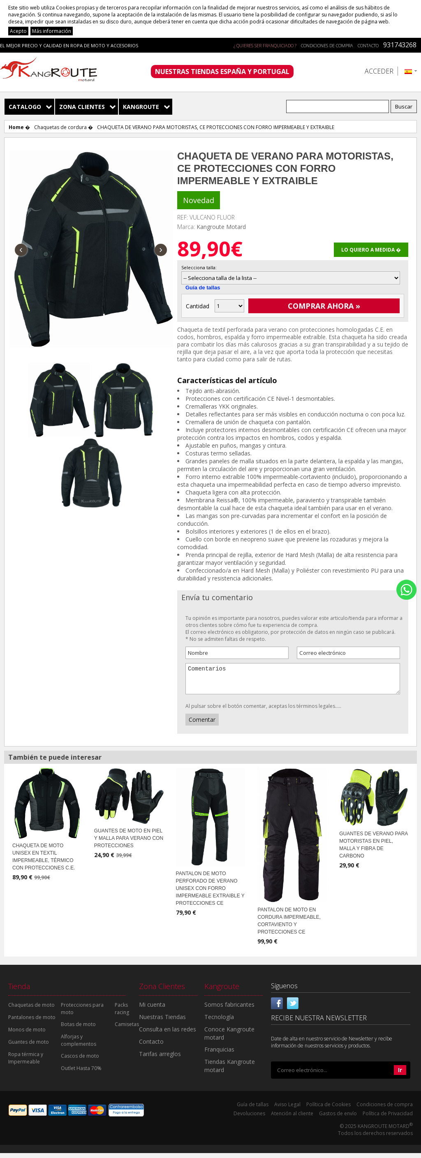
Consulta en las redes (167, 1034)
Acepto (18, 31)
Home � (19, 127)
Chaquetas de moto (31, 1009)
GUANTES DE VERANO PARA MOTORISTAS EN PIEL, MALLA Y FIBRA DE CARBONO (373, 850)
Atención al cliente (292, 1118)
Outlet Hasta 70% (81, 1073)
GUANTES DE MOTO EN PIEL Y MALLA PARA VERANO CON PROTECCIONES (128, 843)
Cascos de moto (80, 1060)
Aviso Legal (287, 1109)
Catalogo (25, 107)
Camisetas (127, 1029)
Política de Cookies (328, 1109)
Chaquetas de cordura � (63, 127)
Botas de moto (78, 1029)
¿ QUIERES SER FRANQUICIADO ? (265, 45)
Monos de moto (27, 1034)
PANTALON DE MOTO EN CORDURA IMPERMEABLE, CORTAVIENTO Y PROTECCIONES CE (288, 926)
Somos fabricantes (229, 1009)
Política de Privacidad (388, 1118)
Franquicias (219, 1054)
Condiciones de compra (327, 45)
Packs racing (122, 1013)
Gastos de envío (338, 1118)
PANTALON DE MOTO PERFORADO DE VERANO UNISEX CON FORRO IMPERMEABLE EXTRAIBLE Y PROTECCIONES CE (210, 893)
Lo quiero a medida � (371, 249)
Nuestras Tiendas (162, 1022)
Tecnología (219, 1022)
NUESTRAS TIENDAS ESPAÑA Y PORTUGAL (222, 71)
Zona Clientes (82, 107)
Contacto (368, 45)
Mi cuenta (152, 1009)
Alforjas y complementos (78, 1045)
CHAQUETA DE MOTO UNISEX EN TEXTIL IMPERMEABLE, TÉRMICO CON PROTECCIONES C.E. (43, 862)
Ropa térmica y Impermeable (25, 1063)
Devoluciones (249, 1118)
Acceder (379, 71)
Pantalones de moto (32, 1022)
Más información (51, 31)
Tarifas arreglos (160, 1059)
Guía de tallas (202, 287)
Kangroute (141, 107)
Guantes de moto (28, 1046)
